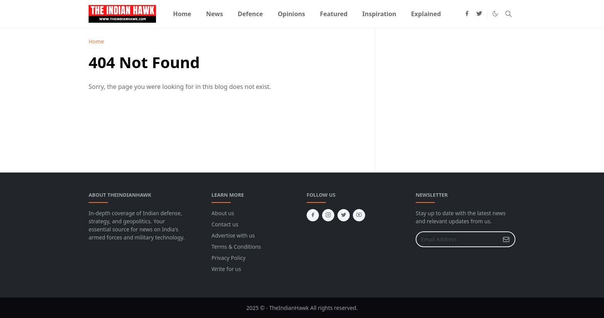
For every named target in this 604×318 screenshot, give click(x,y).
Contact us (224, 224)
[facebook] (467, 13)
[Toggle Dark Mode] (495, 13)
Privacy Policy (228, 257)
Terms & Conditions (236, 246)
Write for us (226, 269)
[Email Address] (457, 239)
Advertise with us (233, 235)
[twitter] (479, 13)
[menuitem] (182, 14)
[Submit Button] (506, 239)
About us (222, 213)
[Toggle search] (508, 14)
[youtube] (359, 215)
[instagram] (328, 215)
